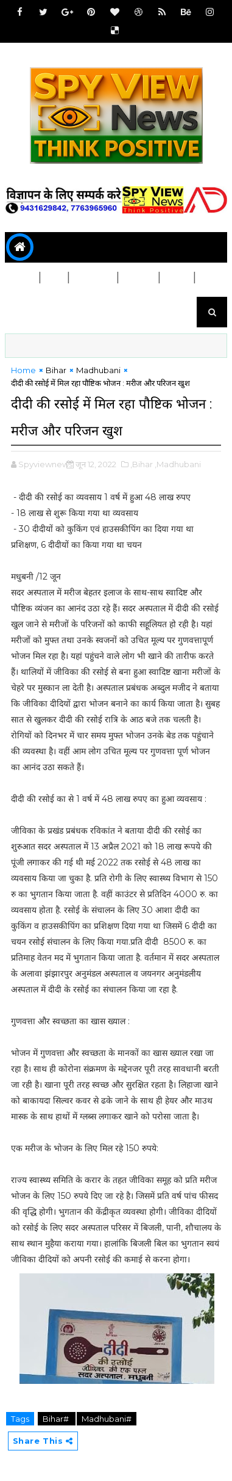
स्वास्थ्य (139, 277)
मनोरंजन (27, 308)
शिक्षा (177, 277)
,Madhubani (178, 464)
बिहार (22, 277)
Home (23, 370)
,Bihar (141, 464)
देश (54, 277)
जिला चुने (93, 277)
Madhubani (98, 370)
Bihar (56, 370)
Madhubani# (107, 1419)
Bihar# (57, 1419)
